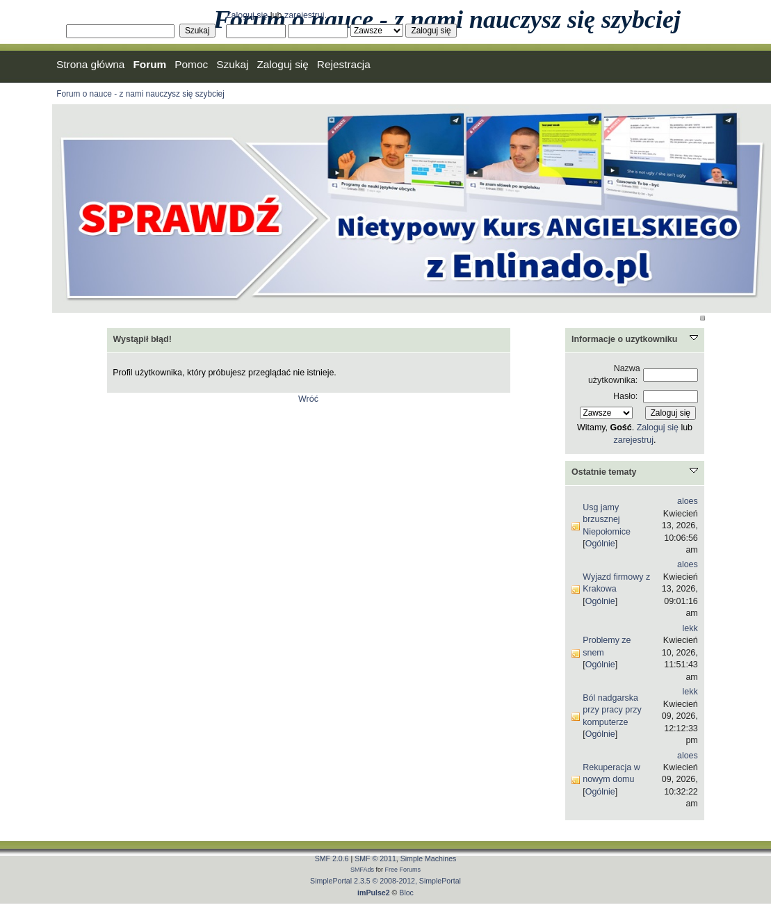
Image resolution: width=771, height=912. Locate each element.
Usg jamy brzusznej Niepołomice (607, 520)
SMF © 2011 (375, 858)
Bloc (406, 892)
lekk (690, 628)
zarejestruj (304, 15)
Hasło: (625, 396)
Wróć (308, 399)
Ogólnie (600, 543)
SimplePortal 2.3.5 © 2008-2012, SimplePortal (385, 881)
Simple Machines (428, 858)
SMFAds (362, 869)
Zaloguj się (247, 15)
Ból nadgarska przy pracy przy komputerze (612, 710)
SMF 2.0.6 (332, 858)
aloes (687, 501)
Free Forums (403, 869)
